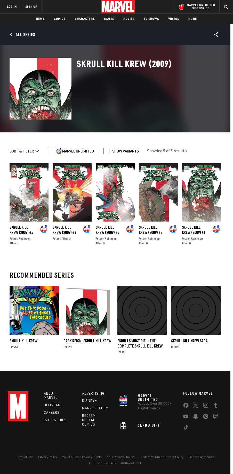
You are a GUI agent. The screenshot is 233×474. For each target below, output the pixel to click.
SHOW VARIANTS (125, 151)
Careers (52, 412)
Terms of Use (24, 457)
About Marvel (50, 395)
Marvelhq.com (95, 408)
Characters (85, 19)
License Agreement (202, 457)
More (192, 19)
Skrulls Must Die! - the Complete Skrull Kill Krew (140, 343)
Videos (173, 19)
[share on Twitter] (195, 406)
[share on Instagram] (205, 406)
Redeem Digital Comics (89, 419)
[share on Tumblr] (215, 406)
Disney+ (89, 401)
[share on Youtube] (185, 417)
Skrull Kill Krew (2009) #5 (21, 230)
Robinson (24, 238)
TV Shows (151, 19)
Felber (13, 238)
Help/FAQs (53, 405)
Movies (128, 19)
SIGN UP (31, 7)
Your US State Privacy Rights (82, 457)
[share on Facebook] (186, 406)
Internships (55, 420)
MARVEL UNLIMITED (78, 151)
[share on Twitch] (215, 417)
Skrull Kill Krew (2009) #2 (150, 230)
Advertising (93, 393)
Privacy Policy (47, 457)
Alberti (14, 243)
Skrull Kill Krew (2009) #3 (107, 230)
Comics (60, 19)
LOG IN (12, 7)
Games (109, 19)
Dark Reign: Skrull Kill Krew (87, 340)
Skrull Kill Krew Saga (189, 340)
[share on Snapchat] (195, 417)
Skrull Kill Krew (23, 340)
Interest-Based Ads (102, 463)
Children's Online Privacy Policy (162, 457)
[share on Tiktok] (185, 428)
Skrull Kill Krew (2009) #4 (64, 230)
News (40, 19)
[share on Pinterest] (205, 417)
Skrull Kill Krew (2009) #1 (193, 230)
